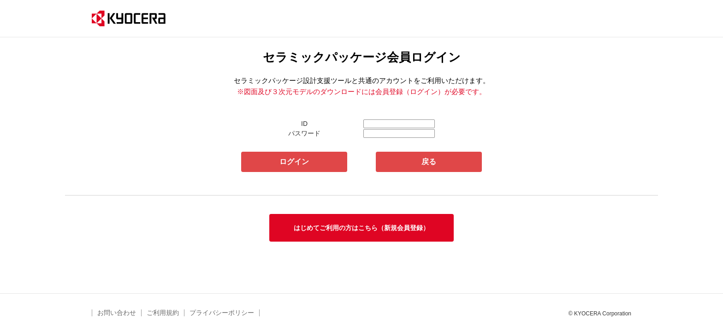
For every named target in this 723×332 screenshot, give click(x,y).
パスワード (304, 133)
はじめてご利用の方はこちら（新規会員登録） (361, 227)
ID (304, 123)
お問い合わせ (116, 312)
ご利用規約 (163, 312)
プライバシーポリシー (222, 312)
